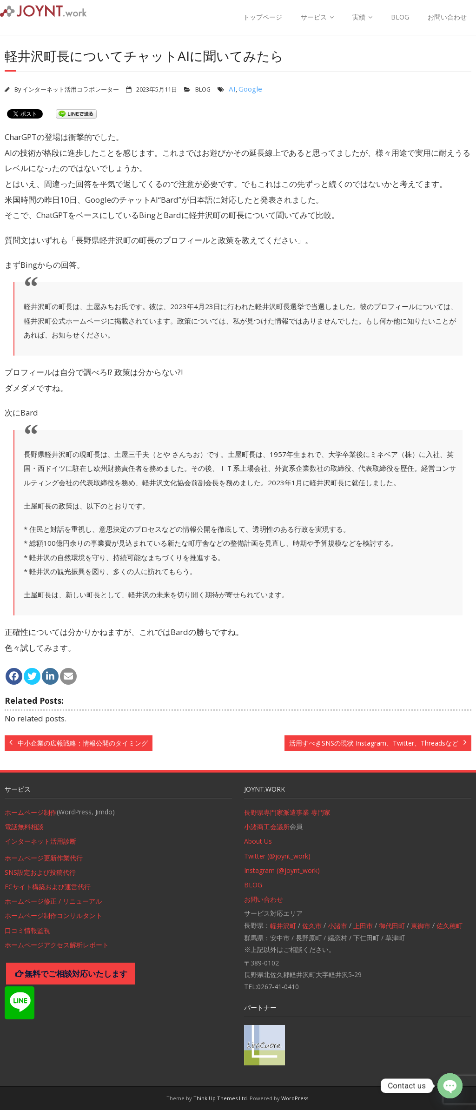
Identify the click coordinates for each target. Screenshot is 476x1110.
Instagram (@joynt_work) (282, 870)
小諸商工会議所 (267, 826)
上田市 (363, 925)
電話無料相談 (24, 826)
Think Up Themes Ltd (220, 1098)
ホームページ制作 (31, 812)
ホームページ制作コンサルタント (53, 915)
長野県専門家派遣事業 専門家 (287, 812)
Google (250, 88)
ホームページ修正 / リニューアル (53, 901)
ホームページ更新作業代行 (44, 857)
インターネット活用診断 (40, 841)
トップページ (262, 17)
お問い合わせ (447, 17)
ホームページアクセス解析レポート (57, 944)
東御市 (420, 925)
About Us (258, 841)
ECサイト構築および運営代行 (48, 886)
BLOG (400, 17)
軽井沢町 (283, 925)
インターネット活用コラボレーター (70, 89)
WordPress (294, 1098)
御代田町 (392, 925)
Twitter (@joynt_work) (277, 856)
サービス (314, 17)
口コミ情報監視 (27, 930)
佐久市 (312, 925)
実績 (358, 17)
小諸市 (337, 925)
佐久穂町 (449, 925)
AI (232, 88)
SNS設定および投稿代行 (40, 872)
